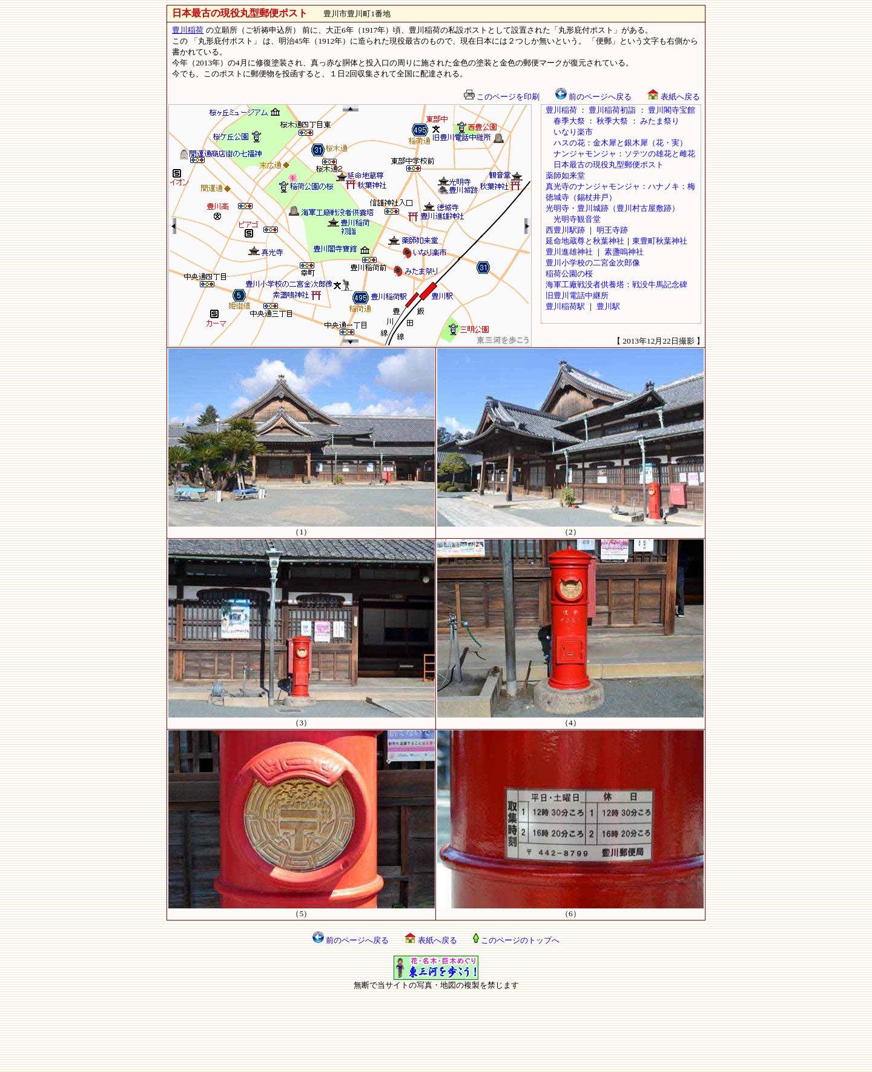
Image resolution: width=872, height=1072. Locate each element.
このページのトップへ (516, 940)
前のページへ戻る (593, 96)
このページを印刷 (502, 96)
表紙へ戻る (673, 96)
